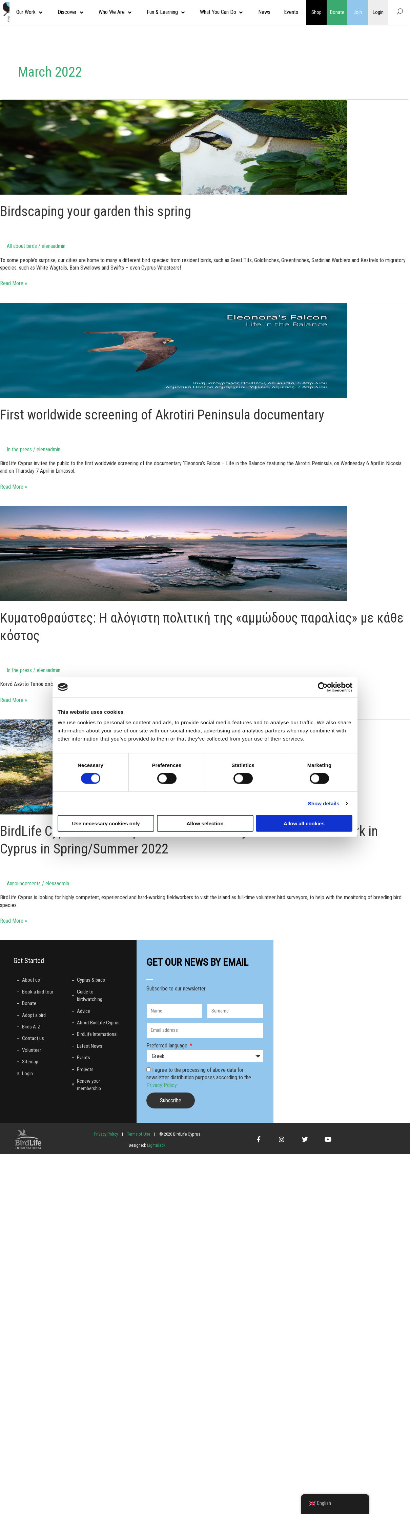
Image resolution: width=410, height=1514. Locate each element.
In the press (19, 449)
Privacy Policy (161, 1085)
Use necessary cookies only (106, 823)
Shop (316, 12)
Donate (337, 12)
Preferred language (167, 1045)
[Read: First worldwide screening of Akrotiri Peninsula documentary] (173, 350)
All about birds (22, 246)
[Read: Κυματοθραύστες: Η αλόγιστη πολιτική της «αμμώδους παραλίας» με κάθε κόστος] (173, 553)
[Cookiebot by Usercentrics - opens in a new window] (322, 687)
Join (357, 12)
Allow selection (204, 823)
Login (378, 12)
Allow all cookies (304, 823)
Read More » (13, 283)
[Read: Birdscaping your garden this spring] (173, 147)
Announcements (24, 883)
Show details (324, 803)
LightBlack (155, 1145)
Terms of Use (138, 1134)
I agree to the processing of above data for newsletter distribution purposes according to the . (198, 1077)
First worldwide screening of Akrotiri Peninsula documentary (162, 415)
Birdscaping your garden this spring (95, 211)
